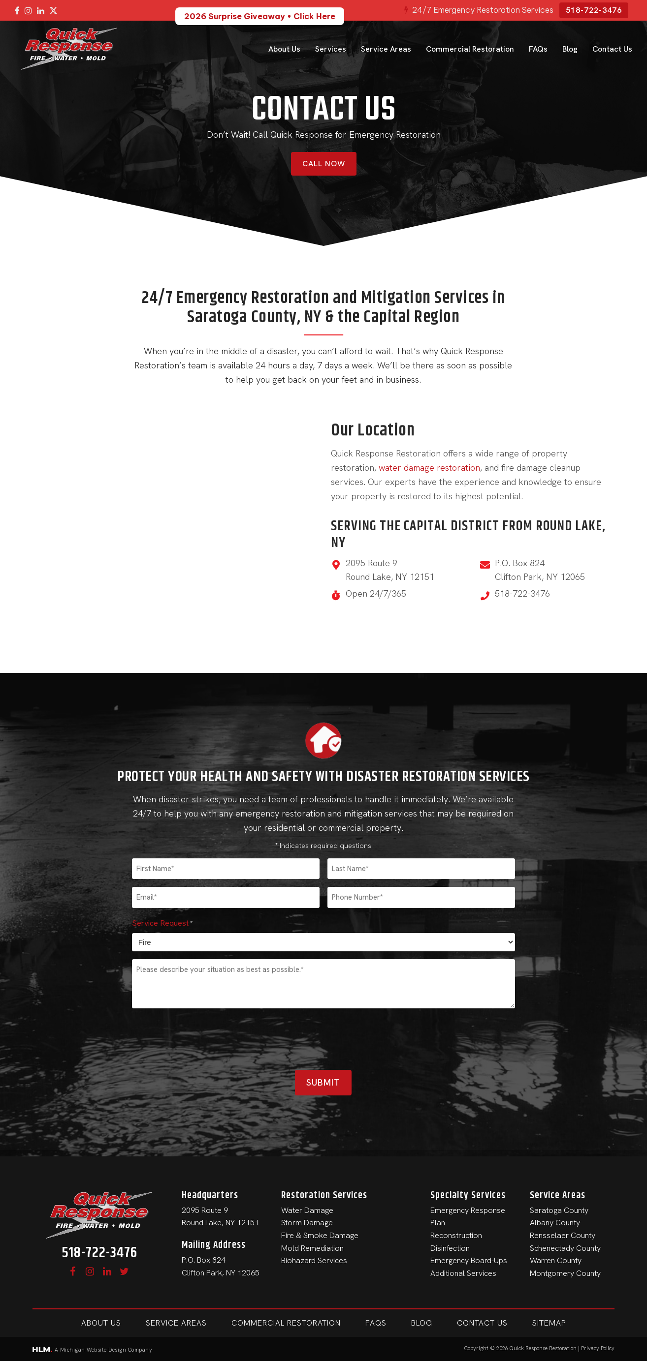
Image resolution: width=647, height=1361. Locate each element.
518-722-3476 (594, 10)
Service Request (162, 1293)
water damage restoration (429, 467)
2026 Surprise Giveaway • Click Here (259, 16)
